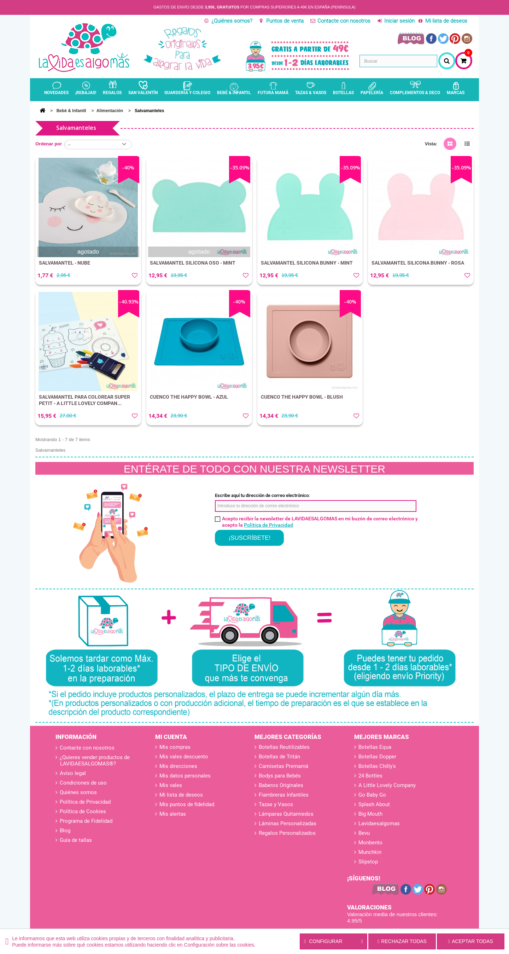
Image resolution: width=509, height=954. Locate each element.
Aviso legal (72, 773)
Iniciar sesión (399, 21)
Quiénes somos (77, 792)
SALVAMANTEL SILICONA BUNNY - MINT (307, 263)
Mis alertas (172, 814)
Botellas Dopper (377, 756)
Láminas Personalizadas (287, 823)
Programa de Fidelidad (85, 821)
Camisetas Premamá (283, 766)
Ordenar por (48, 143)
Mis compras (175, 747)
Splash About (374, 804)
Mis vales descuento (183, 756)
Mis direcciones (178, 766)
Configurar (333, 941)
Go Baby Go (372, 795)
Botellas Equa (374, 747)
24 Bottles (370, 776)
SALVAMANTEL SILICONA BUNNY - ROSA (417, 263)
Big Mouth (370, 814)
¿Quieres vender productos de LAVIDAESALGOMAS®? (94, 760)
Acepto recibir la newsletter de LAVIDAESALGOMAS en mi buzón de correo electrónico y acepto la (320, 522)
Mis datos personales (185, 776)
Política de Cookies (82, 811)
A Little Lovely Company (387, 785)
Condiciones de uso (82, 783)
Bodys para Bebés (280, 776)
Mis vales (170, 785)
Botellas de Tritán (279, 756)
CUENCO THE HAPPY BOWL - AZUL (189, 397)
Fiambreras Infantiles (284, 795)
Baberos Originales (281, 785)
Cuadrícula (450, 142)
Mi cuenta (171, 736)
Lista (467, 142)
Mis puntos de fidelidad (186, 804)
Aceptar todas (470, 941)
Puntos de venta (285, 21)
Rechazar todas (402, 941)
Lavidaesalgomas (379, 823)
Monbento (370, 842)
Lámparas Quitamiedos (286, 814)
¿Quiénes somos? (231, 21)
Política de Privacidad (268, 525)
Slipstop (368, 861)
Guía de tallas (75, 840)
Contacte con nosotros (343, 21)
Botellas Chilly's (377, 766)
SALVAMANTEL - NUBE (64, 263)
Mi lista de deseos (446, 21)
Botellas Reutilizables (284, 747)
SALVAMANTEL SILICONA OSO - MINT (192, 263)
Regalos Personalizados (287, 833)
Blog (64, 830)
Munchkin (369, 852)
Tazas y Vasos (276, 804)
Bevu (364, 833)
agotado (88, 251)
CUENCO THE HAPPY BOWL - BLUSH (302, 397)
